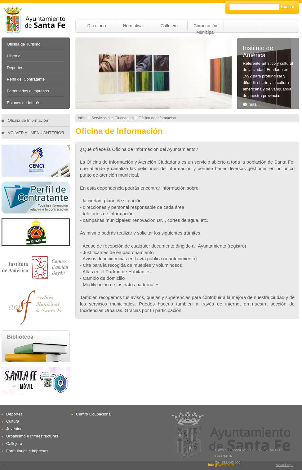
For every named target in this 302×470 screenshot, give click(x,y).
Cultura (12, 421)
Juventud (14, 428)
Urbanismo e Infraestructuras (32, 436)
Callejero (169, 25)
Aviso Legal (284, 465)
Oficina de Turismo (23, 44)
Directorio (96, 25)
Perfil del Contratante (26, 79)
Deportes (15, 67)
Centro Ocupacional (94, 414)
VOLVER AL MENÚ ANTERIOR (36, 132)
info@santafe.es (221, 465)
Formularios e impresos (28, 91)
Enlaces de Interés (23, 102)
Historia (13, 56)
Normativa (133, 25)
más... (251, 104)
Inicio (82, 118)
